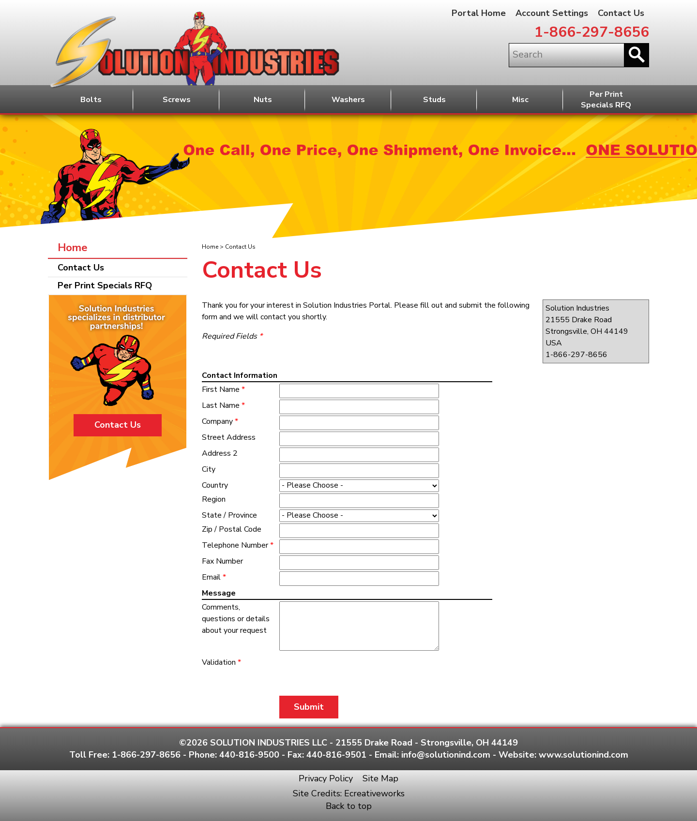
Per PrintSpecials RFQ (606, 100)
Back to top (349, 806)
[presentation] (336, 671)
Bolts (91, 99)
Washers (348, 99)
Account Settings (551, 13)
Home (210, 247)
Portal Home (479, 13)
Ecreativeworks (374, 793)
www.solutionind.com (583, 755)
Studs (434, 99)
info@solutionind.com (445, 755)
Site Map (380, 778)
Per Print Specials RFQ (105, 285)
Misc (520, 99)
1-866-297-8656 (591, 32)
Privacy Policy (326, 778)
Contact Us (621, 13)
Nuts (263, 99)
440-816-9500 (249, 755)
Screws (177, 99)
